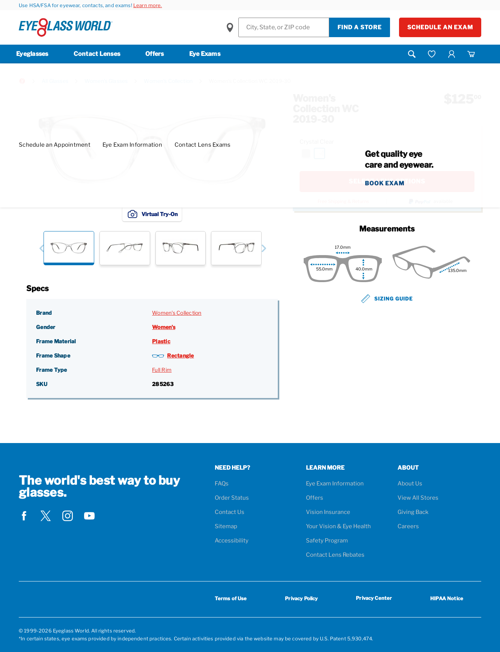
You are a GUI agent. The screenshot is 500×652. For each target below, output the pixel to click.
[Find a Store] (283, 27)
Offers (154, 53)
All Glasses (55, 81)
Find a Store (359, 27)
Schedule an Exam (440, 27)
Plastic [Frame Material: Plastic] (161, 341)
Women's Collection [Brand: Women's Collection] (177, 312)
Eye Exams (204, 53)
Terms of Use (231, 598)
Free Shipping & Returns (343, 201)
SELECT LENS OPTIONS (387, 181)
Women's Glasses (106, 81)
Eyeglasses (32, 53)
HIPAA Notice (446, 598)
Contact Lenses (97, 53)
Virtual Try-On (152, 214)
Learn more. (147, 5)
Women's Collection (168, 81)
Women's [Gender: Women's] (163, 327)
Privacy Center (374, 599)
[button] (41, 248)
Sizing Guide (387, 298)
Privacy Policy (301, 598)
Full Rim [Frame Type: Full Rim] (162, 370)
